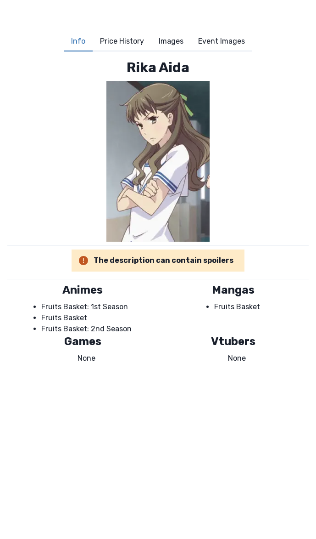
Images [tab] (171, 41)
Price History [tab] (122, 41)
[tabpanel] (158, 211)
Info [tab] (78, 41)
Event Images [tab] (221, 41)
